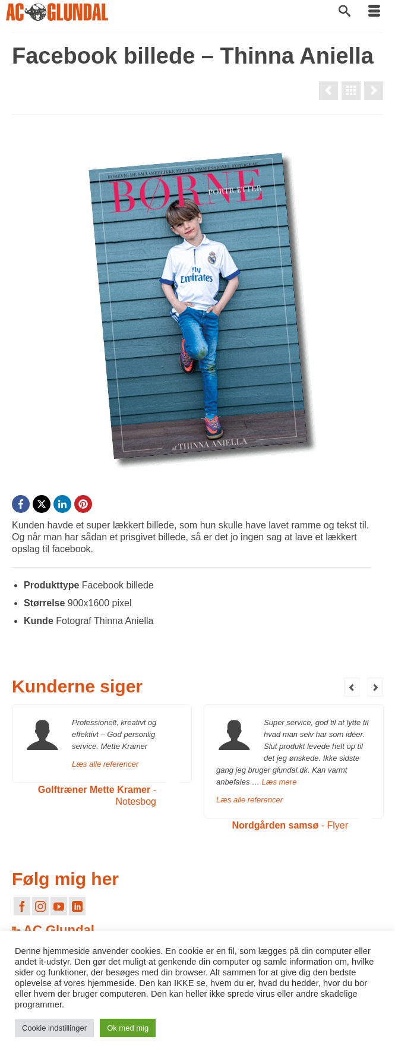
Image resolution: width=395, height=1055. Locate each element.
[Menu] (374, 12)
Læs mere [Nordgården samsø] (279, 781)
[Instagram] (40, 906)
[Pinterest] (83, 504)
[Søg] (344, 12)
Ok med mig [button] (127, 1027)
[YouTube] (58, 906)
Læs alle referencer (105, 764)
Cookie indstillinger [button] (54, 1027)
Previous (351, 687)
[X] (41, 504)
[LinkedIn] (62, 504)
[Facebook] (21, 504)
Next (375, 687)
